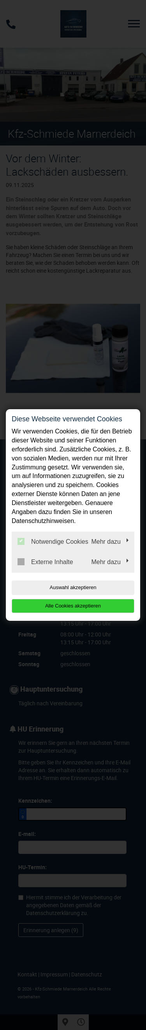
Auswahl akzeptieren (73, 587)
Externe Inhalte (45, 561)
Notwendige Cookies (53, 541)
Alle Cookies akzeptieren (73, 606)
